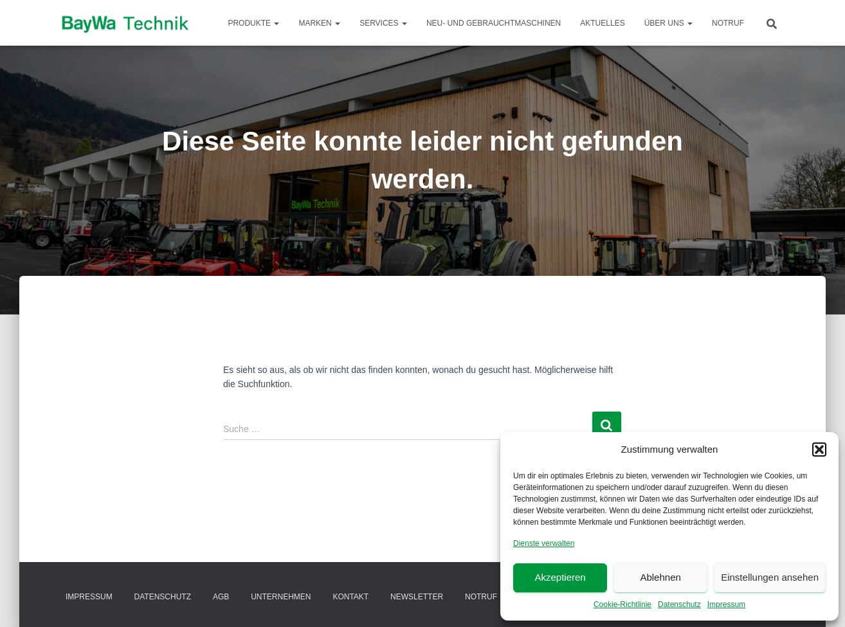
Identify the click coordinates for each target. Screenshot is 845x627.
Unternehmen (281, 596)
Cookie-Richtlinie (622, 604)
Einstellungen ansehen (770, 577)
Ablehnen (660, 577)
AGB (221, 596)
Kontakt (350, 596)
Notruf (728, 23)
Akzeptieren (559, 577)
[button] (819, 449)
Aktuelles (602, 23)
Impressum (726, 604)
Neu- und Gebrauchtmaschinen (493, 23)
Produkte (253, 23)
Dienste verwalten (543, 543)
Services (383, 23)
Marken (319, 23)
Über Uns (668, 23)
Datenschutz (679, 604)
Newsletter (416, 596)
